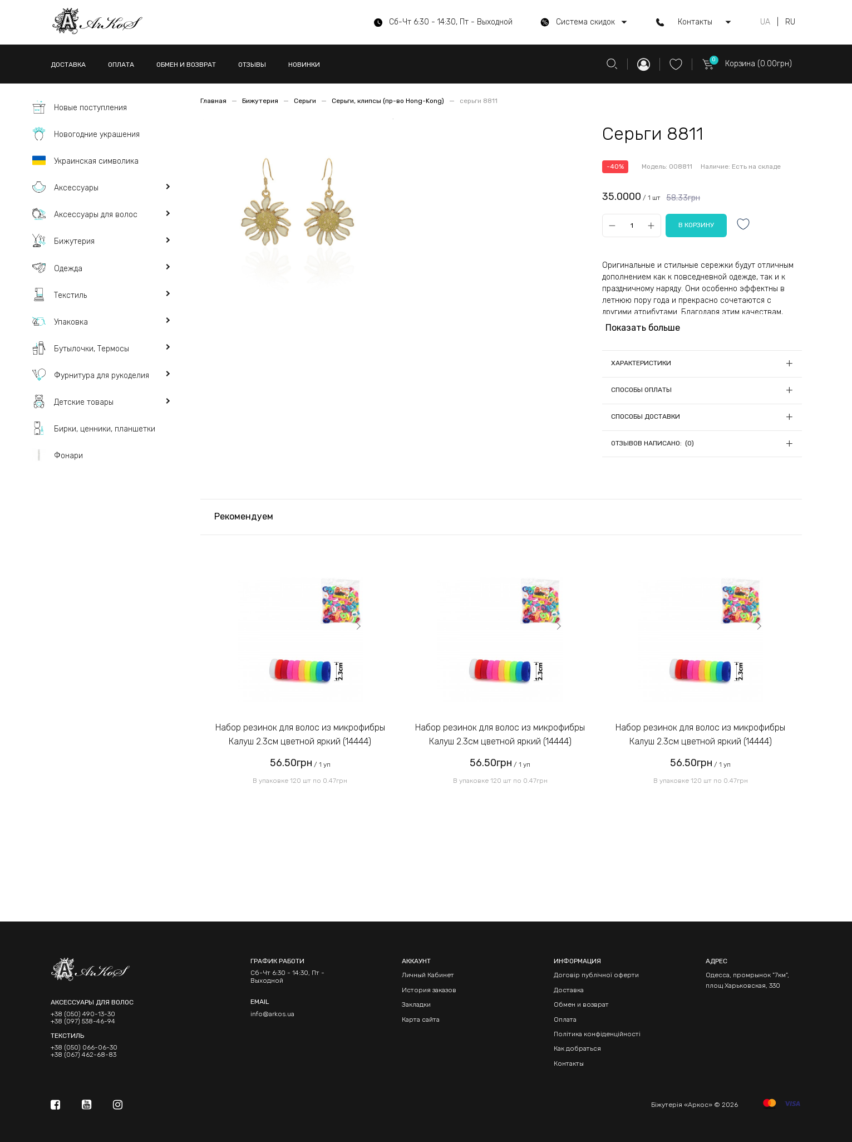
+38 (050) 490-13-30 (83, 1014)
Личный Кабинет (428, 975)
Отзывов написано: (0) (652, 443)
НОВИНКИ (304, 64)
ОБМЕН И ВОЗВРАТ (186, 64)
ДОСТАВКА (68, 64)
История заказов (429, 990)
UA (765, 22)
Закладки (416, 1004)
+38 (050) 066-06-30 (84, 1047)
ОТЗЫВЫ (252, 64)
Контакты (569, 1063)
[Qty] (631, 225)
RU (790, 22)
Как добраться (577, 1048)
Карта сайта (421, 1019)
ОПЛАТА (121, 64)
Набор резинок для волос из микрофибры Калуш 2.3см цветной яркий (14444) (300, 734)
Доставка (569, 990)
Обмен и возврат (581, 1004)
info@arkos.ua (272, 1014)
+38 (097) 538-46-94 (83, 1021)
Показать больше (642, 327)
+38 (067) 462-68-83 (83, 1054)
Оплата (565, 1019)
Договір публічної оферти (596, 975)
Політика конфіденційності (597, 1034)
